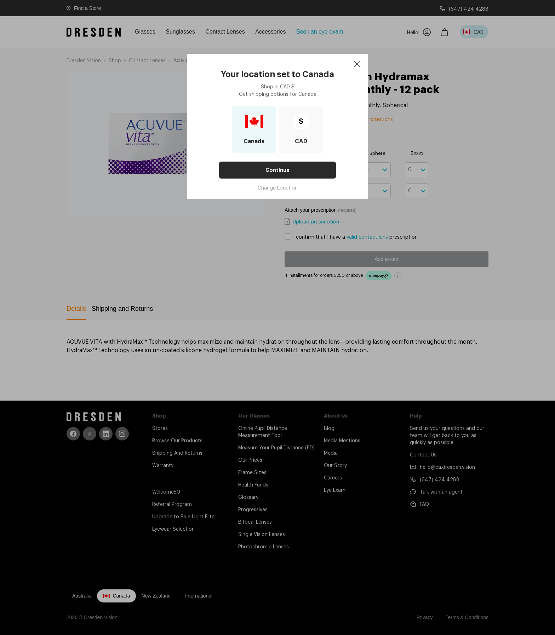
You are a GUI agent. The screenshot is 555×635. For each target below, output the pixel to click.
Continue (277, 170)
